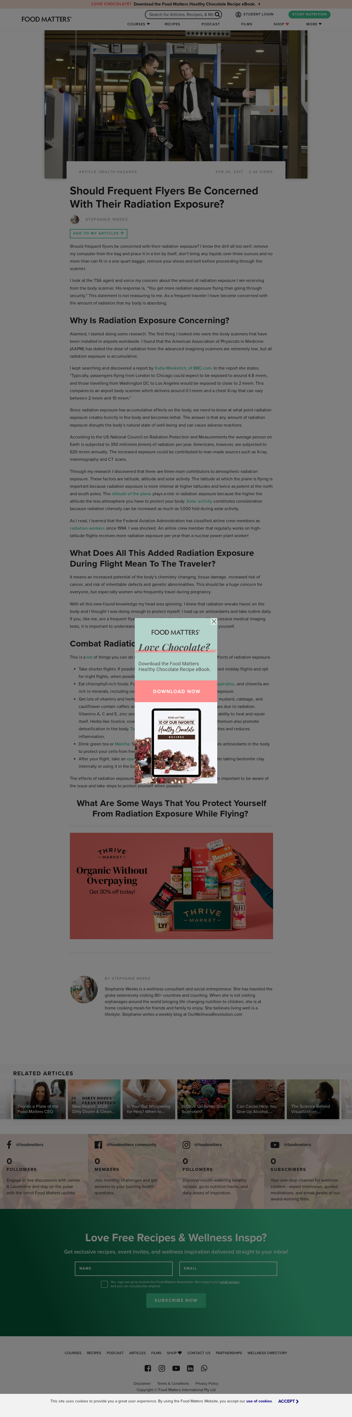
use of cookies (259, 1401)
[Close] (214, 621)
